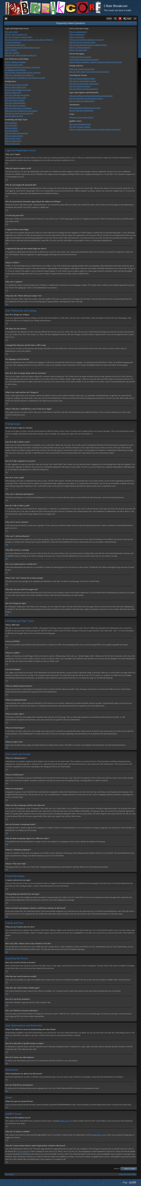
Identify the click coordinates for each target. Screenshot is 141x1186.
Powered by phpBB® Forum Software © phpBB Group (132, 1182)
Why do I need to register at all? (16, 34)
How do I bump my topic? (14, 116)
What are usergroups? (76, 37)
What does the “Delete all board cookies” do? (21, 55)
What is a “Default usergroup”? (80, 47)
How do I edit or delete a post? (15, 87)
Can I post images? (11, 131)
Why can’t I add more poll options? (17, 95)
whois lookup (22, 1151)
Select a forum (129, 1168)
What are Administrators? (78, 32)
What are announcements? (14, 136)
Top (6, 163)
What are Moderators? (77, 34)
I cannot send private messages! (80, 57)
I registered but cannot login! (15, 45)
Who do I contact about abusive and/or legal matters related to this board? (95, 129)
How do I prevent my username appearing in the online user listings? (29, 40)
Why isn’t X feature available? (79, 127)
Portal (109, 19)
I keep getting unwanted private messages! (84, 59)
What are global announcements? (16, 133)
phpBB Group (64, 1121)
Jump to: (117, 1168)
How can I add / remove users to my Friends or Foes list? (89, 72)
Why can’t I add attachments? (15, 103)
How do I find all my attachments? (81, 110)
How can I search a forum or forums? (82, 78)
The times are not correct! (14, 65)
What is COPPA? (11, 50)
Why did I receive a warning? (15, 106)
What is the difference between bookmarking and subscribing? (91, 96)
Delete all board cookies (127, 1174)
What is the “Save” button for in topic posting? (21, 111)
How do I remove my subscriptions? (81, 101)
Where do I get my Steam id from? (81, 117)
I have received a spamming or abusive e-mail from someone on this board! (95, 62)
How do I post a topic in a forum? (16, 85)
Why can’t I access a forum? (15, 100)
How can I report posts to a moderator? (18, 108)
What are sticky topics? (13, 138)
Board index (9, 1174)
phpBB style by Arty (124, 1182)
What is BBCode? (11, 123)
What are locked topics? (13, 141)
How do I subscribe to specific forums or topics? (86, 98)
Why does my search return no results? (82, 81)
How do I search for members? (80, 86)
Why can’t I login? (11, 32)
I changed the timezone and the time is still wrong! (22, 67)
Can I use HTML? (11, 125)
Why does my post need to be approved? (19, 113)
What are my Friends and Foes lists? (82, 69)
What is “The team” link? (78, 50)
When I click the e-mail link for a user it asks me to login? (25, 78)
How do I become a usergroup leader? (82, 42)
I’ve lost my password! (13, 42)
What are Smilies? (11, 128)
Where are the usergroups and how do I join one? (86, 40)
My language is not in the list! (15, 70)
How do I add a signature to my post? (18, 90)
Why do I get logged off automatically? (18, 37)
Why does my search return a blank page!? (84, 84)
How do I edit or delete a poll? (15, 98)
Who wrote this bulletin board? (80, 124)
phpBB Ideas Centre (99, 1135)
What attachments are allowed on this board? (84, 108)
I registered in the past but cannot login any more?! (22, 47)
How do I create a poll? (13, 92)
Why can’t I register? (12, 53)
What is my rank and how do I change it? (19, 75)
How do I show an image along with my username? (23, 73)
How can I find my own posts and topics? (83, 89)
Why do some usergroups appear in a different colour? (88, 45)
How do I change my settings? (15, 62)
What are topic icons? (12, 144)
